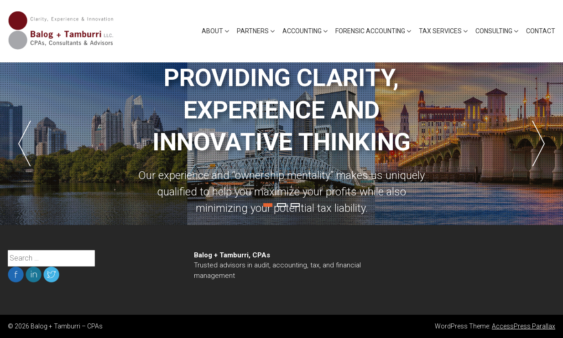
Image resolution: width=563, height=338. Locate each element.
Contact (540, 31)
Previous (24, 143)
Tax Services (440, 31)
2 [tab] (281, 205)
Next (538, 143)
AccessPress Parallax (523, 326)
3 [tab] (295, 205)
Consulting (493, 31)
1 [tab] (267, 205)
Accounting (302, 31)
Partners (253, 31)
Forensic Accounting (370, 31)
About (212, 31)
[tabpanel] (281, 143)
